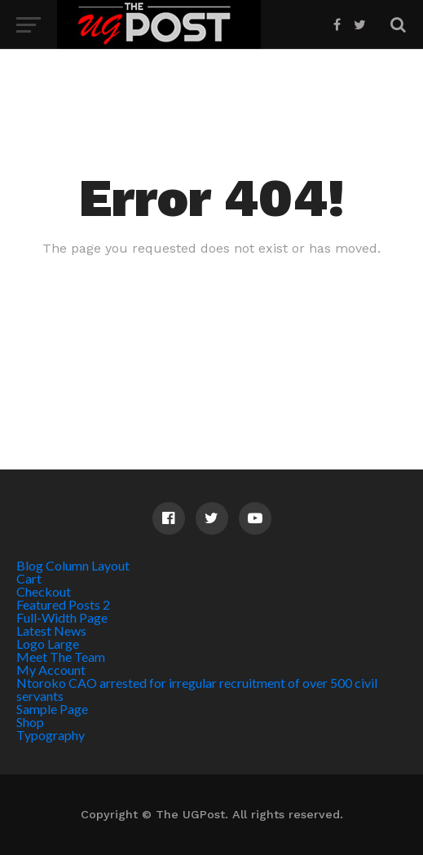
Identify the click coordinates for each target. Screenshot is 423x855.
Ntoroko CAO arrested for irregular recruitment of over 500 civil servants (196, 689)
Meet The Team (60, 656)
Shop (30, 721)
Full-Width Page (62, 617)
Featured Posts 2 (63, 604)
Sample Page (52, 708)
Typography (50, 735)
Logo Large (47, 643)
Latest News (51, 630)
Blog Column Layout (73, 565)
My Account (51, 669)
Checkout (43, 591)
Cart (29, 578)
